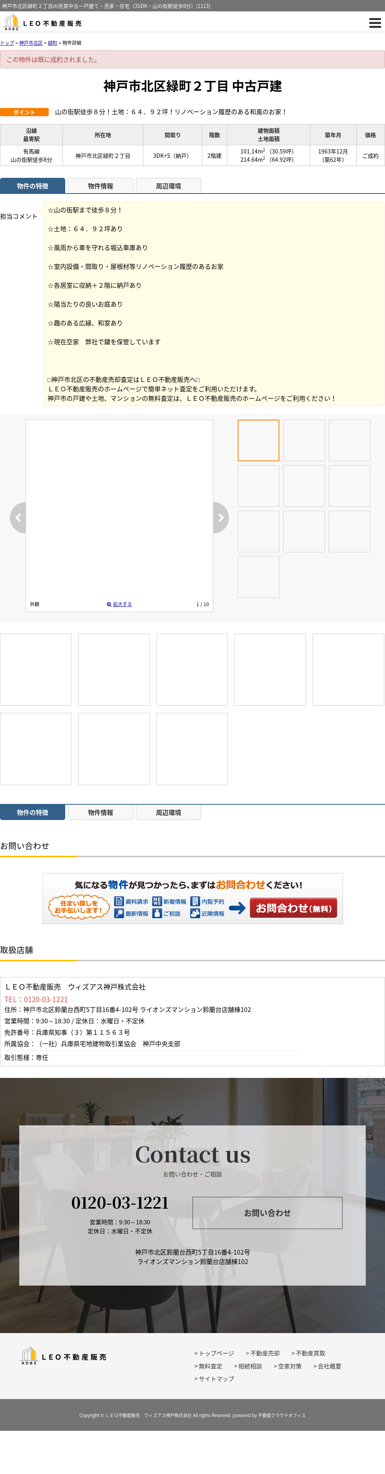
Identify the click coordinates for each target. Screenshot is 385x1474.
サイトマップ (216, 1378)
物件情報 (100, 185)
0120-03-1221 (120, 1202)
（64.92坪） (281, 159)
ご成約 (370, 155)
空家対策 (290, 1366)
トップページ (216, 1353)
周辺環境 (168, 185)
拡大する (119, 604)
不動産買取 (310, 1353)
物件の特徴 (32, 185)
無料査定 (210, 1366)
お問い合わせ (294, 907)
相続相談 (250, 1366)
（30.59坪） (281, 151)
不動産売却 (265, 1353)
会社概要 (329, 1366)
